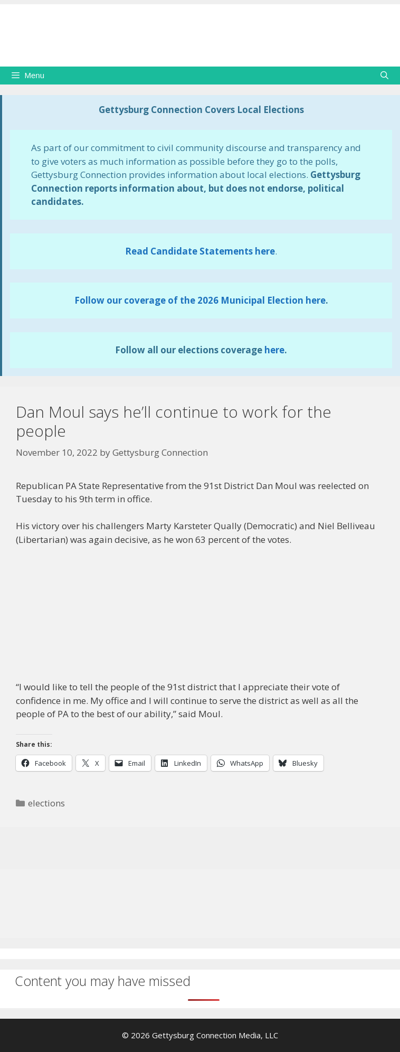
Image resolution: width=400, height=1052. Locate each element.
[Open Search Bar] (384, 75)
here (274, 350)
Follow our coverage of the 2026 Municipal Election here (200, 300)
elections (46, 803)
